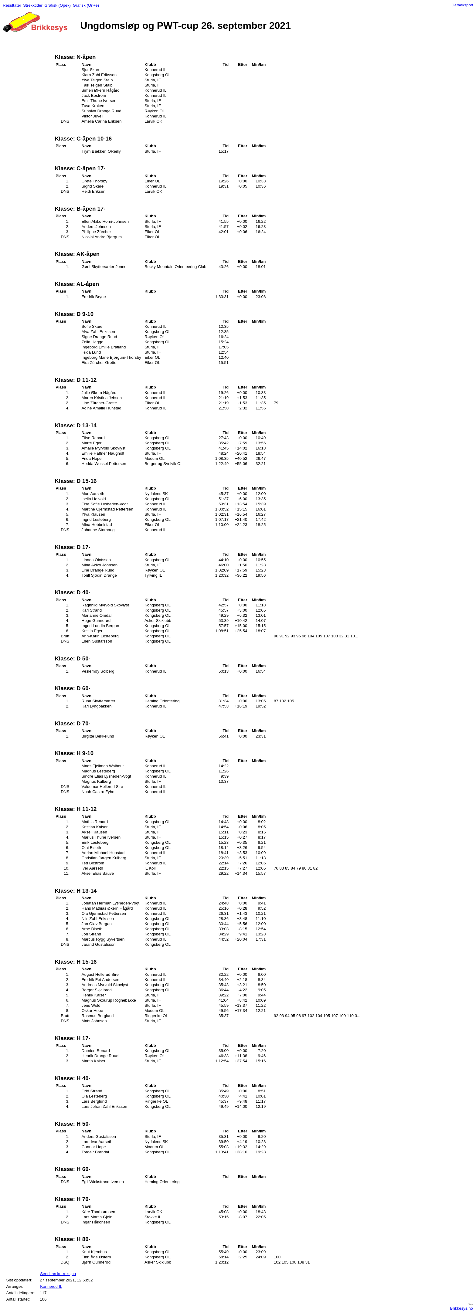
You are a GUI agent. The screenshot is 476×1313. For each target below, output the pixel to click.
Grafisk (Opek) (57, 5)
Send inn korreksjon (58, 1273)
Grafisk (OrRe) (86, 5)
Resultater (12, 5)
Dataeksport (462, 5)
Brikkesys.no (461, 1308)
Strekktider (32, 5)
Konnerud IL (51, 1286)
